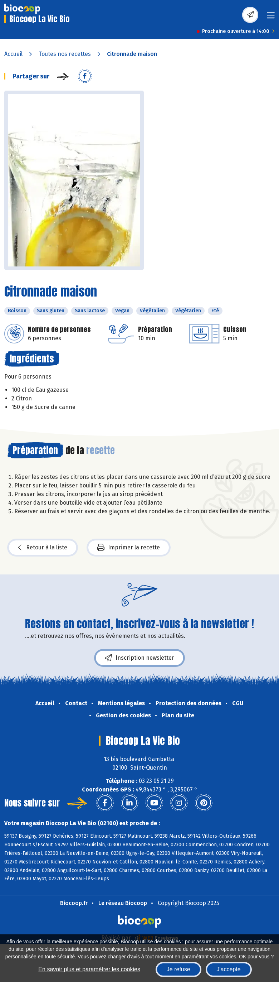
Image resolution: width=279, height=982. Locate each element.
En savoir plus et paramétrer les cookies (89, 969)
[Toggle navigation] (271, 17)
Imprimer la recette (128, 547)
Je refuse (178, 969)
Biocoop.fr (74, 903)
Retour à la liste (42, 547)
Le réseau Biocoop (122, 903)
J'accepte (229, 969)
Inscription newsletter (139, 657)
